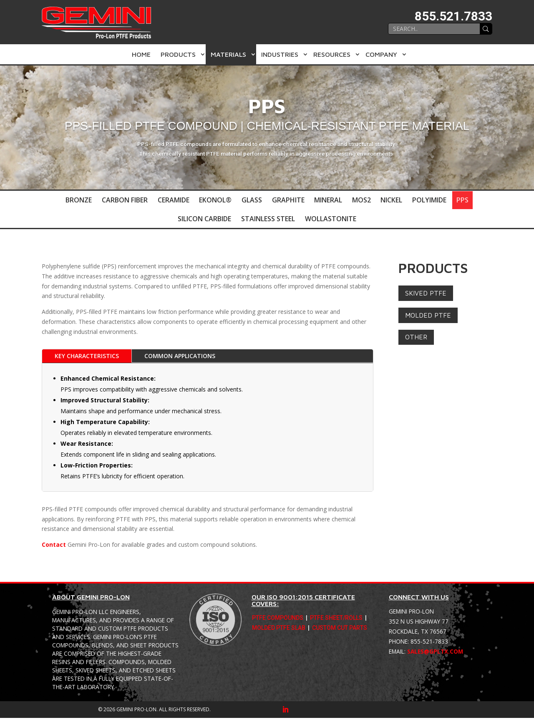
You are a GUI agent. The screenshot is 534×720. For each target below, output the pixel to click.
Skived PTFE (425, 295)
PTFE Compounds (277, 620)
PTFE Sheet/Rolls (336, 620)
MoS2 (362, 200)
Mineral (329, 200)
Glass (252, 200)
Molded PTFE (428, 317)
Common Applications (179, 358)
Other (416, 339)
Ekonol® (215, 200)
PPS (463, 200)
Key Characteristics (87, 358)
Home (141, 54)
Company (381, 54)
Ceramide (173, 200)
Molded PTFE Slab (278, 630)
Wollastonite (330, 220)
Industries (279, 54)
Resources (331, 54)
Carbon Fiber (124, 200)
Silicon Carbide (204, 220)
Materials (228, 54)
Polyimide (430, 200)
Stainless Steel (268, 220)
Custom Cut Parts (339, 630)
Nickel (392, 200)
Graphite (288, 200)
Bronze (78, 200)
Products (178, 54)
